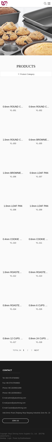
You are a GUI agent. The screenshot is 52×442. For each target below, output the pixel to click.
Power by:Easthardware (22, 438)
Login (9, 438)
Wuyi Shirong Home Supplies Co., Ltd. (22, 434)
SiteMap (3, 438)
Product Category (26, 74)
